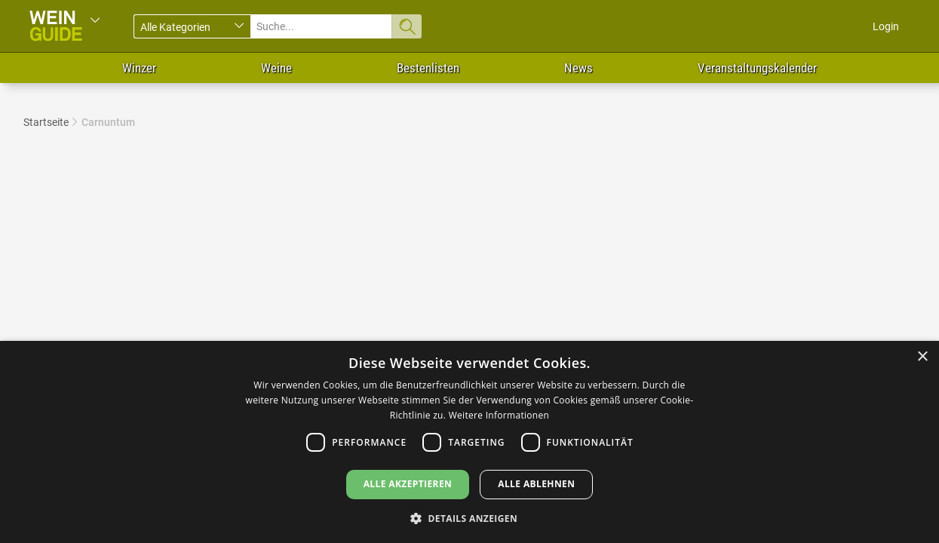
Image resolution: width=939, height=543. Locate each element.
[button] (469, 518)
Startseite (46, 122)
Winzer (139, 67)
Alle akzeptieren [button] (408, 483)
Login (886, 26)
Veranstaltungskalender (757, 67)
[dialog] (469, 442)
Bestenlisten (428, 67)
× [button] (922, 357)
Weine (276, 67)
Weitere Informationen (499, 415)
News (578, 67)
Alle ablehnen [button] (536, 483)
